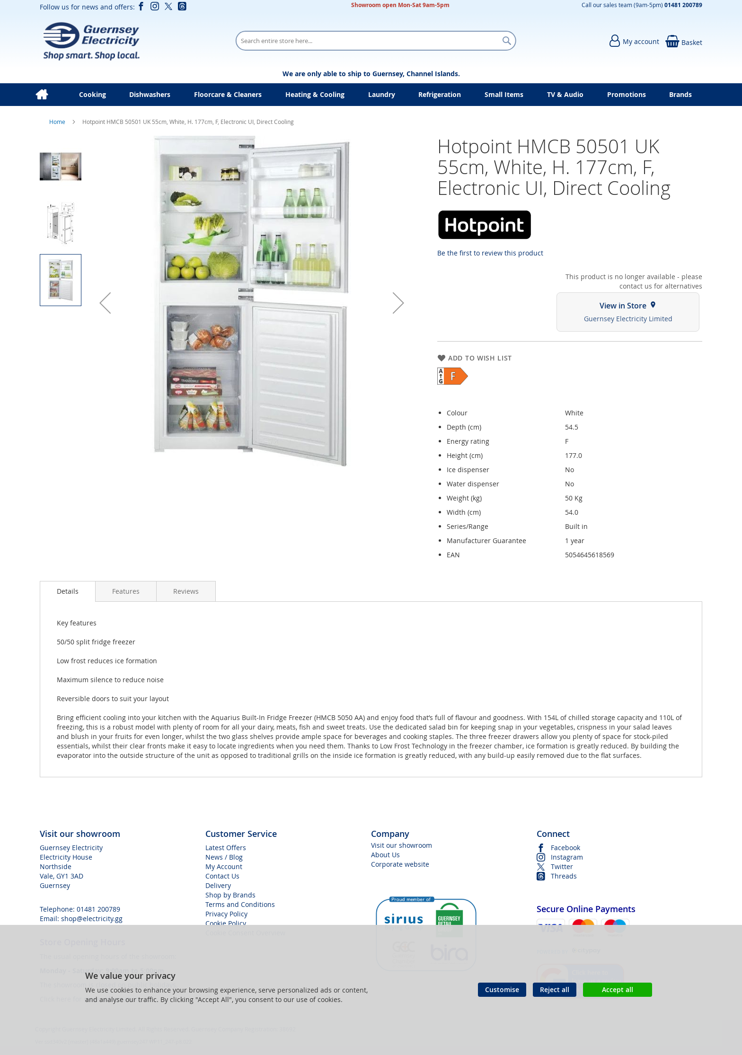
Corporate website (400, 864)
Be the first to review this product (490, 252)
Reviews (186, 591)
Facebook (565, 847)
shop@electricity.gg (92, 918)
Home (58, 121)
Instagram (567, 857)
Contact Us (222, 875)
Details (68, 591)
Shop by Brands (230, 894)
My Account (223, 866)
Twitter (562, 866)
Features (126, 591)
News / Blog (224, 857)
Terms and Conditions (240, 904)
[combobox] (376, 41)
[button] (105, 303)
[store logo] (91, 40)
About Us (385, 854)
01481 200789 (98, 909)
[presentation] (68, 591)
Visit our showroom (401, 845)
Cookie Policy (225, 923)
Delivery (218, 885)
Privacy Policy (226, 913)
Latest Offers (225, 847)
